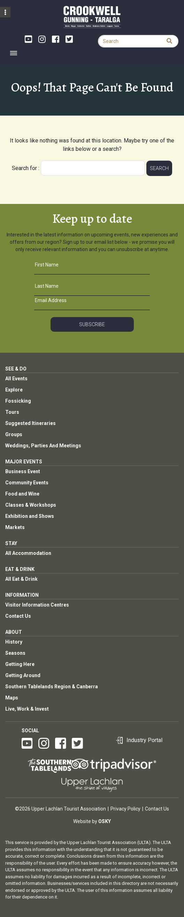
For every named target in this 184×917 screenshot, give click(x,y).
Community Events (26, 482)
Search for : (25, 168)
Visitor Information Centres (37, 605)
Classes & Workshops (30, 505)
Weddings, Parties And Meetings (43, 445)
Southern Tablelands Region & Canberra (51, 686)
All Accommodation (28, 553)
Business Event (22, 471)
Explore (14, 390)
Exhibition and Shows (29, 516)
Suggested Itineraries (30, 423)
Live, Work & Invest (27, 709)
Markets (15, 527)
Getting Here (19, 664)
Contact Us (18, 616)
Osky (104, 821)
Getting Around (22, 675)
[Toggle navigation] (14, 53)
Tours (12, 412)
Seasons (15, 653)
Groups (13, 434)
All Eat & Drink (21, 579)
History (13, 642)
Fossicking (18, 401)
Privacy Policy (125, 809)
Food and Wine (22, 494)
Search (159, 168)
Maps (11, 697)
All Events (16, 378)
